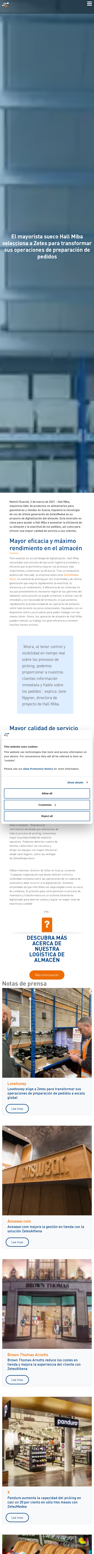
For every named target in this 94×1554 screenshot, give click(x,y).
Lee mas (17, 1108)
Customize (47, 804)
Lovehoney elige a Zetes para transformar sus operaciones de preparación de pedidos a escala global (46, 1093)
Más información (47, 975)
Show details (75, 782)
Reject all (47, 816)
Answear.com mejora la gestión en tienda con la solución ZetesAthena (45, 1228)
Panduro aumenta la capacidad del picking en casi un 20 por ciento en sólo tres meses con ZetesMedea (44, 1501)
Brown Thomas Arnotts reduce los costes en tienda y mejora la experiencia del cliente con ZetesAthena (44, 1364)
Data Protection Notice (38, 768)
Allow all (47, 793)
